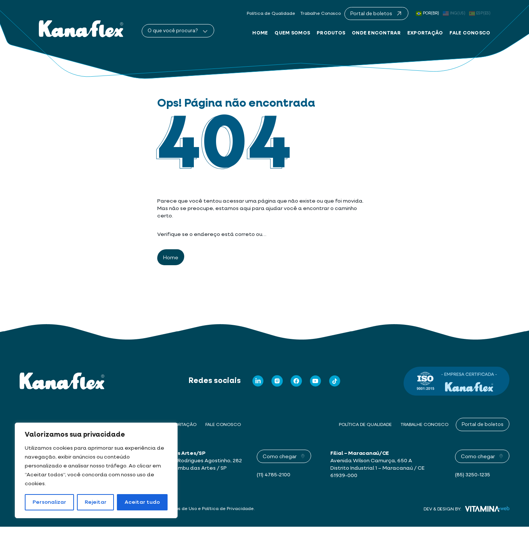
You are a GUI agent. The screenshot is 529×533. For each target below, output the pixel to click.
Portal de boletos (482, 430)
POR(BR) (427, 13)
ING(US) (454, 13)
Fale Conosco (469, 33)
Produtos (331, 33)
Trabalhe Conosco (320, 14)
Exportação (425, 33)
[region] (96, 470)
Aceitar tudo (142, 502)
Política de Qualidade (270, 14)
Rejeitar (96, 502)
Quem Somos (292, 33)
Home (260, 33)
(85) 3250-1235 (473, 481)
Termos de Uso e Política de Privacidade (210, 515)
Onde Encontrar (376, 33)
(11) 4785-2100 (274, 481)
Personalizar (49, 502)
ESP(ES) (480, 13)
